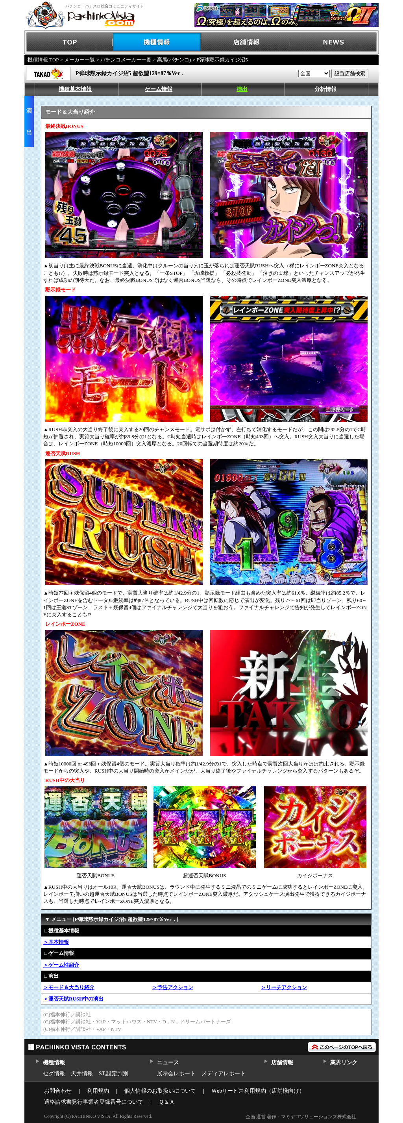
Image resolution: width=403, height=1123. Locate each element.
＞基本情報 (56, 942)
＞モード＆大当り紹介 (68, 987)
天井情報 (82, 1074)
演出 (242, 89)
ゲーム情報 (158, 89)
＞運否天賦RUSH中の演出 (73, 999)
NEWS (334, 42)
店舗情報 (246, 42)
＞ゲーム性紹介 (61, 965)
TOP (68, 42)
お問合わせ (58, 1091)
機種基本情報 (75, 89)
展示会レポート (176, 1074)
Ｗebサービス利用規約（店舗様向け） (258, 1091)
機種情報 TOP (43, 60)
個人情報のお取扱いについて (160, 1091)
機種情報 (157, 42)
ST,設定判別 (113, 1074)
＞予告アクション (172, 987)
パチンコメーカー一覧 (126, 60)
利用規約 (98, 1091)
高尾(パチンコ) (174, 60)
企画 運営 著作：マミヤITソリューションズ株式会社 (301, 1116)
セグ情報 (54, 1074)
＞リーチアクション (284, 987)
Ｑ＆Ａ (167, 1102)
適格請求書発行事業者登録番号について (93, 1102)
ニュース (168, 1063)
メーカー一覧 (79, 60)
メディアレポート (224, 1074)
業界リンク (343, 1063)
